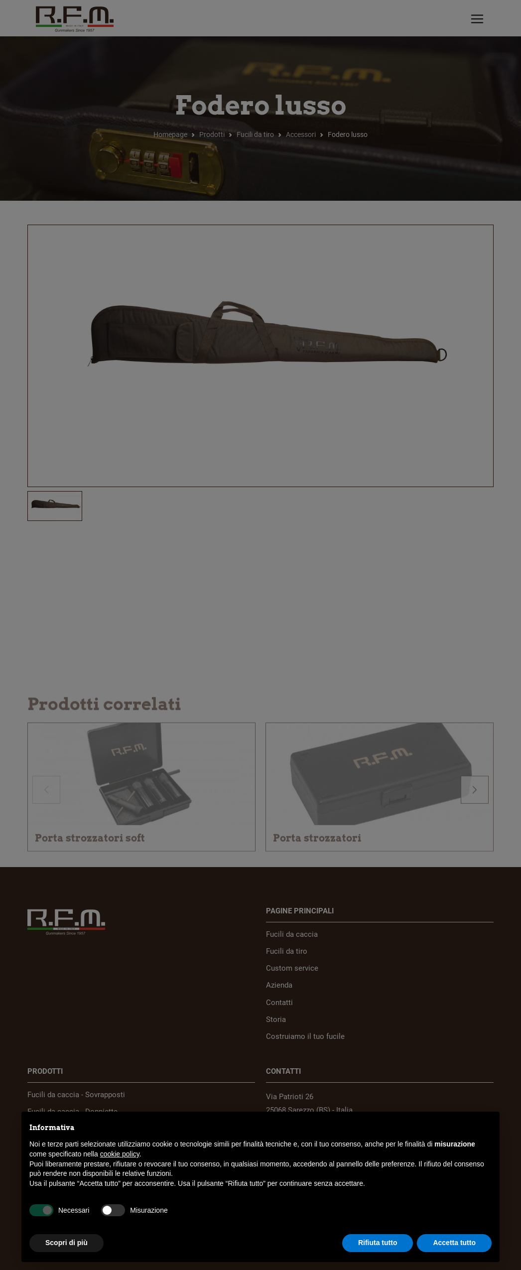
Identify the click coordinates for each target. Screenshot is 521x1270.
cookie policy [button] (119, 1154)
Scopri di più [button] (66, 1243)
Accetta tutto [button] (454, 1243)
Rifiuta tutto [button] (377, 1243)
